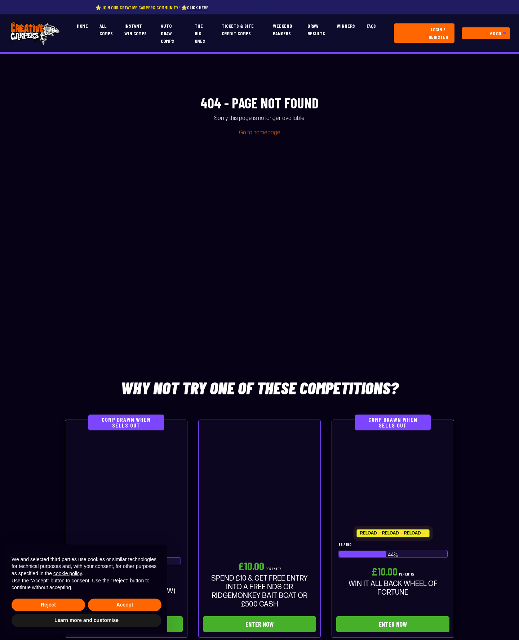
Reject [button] (48, 605)
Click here (205, 7)
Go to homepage (259, 132)
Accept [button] (124, 605)
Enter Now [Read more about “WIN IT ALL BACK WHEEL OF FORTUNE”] (393, 624)
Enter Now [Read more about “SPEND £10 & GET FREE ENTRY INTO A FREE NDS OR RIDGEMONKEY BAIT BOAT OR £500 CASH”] (259, 624)
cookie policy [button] (67, 573)
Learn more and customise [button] (86, 620)
